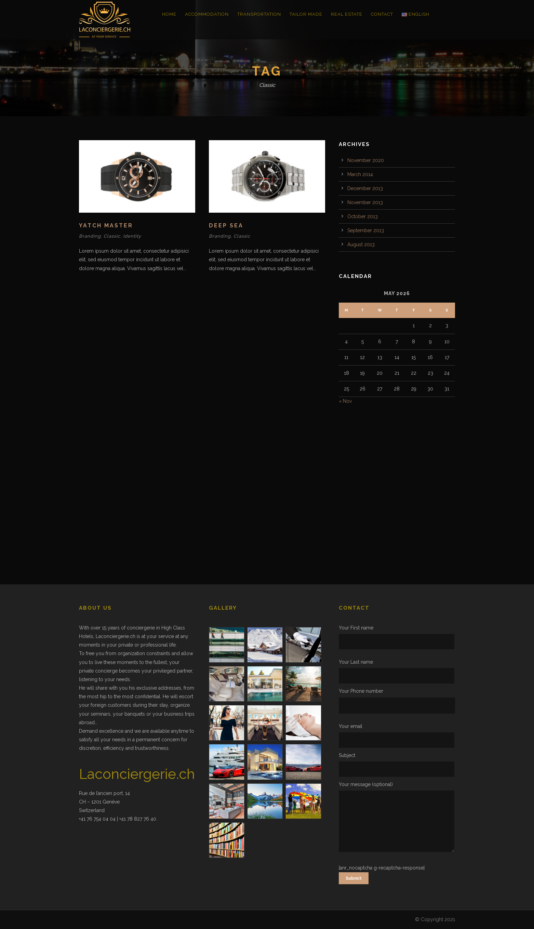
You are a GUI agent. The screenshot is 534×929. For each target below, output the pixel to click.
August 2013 (361, 244)
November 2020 (365, 160)
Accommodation (207, 14)
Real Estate (346, 14)
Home (169, 14)
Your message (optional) (397, 818)
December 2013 (365, 188)
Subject (397, 765)
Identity (132, 236)
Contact (382, 14)
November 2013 (365, 202)
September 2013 (365, 230)
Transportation (259, 14)
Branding (90, 236)
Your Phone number (397, 700)
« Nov (345, 401)
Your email (397, 736)
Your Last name (397, 671)
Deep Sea (226, 225)
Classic (112, 236)
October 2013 (362, 216)
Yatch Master (106, 225)
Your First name (397, 637)
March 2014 (360, 174)
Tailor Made (306, 14)
